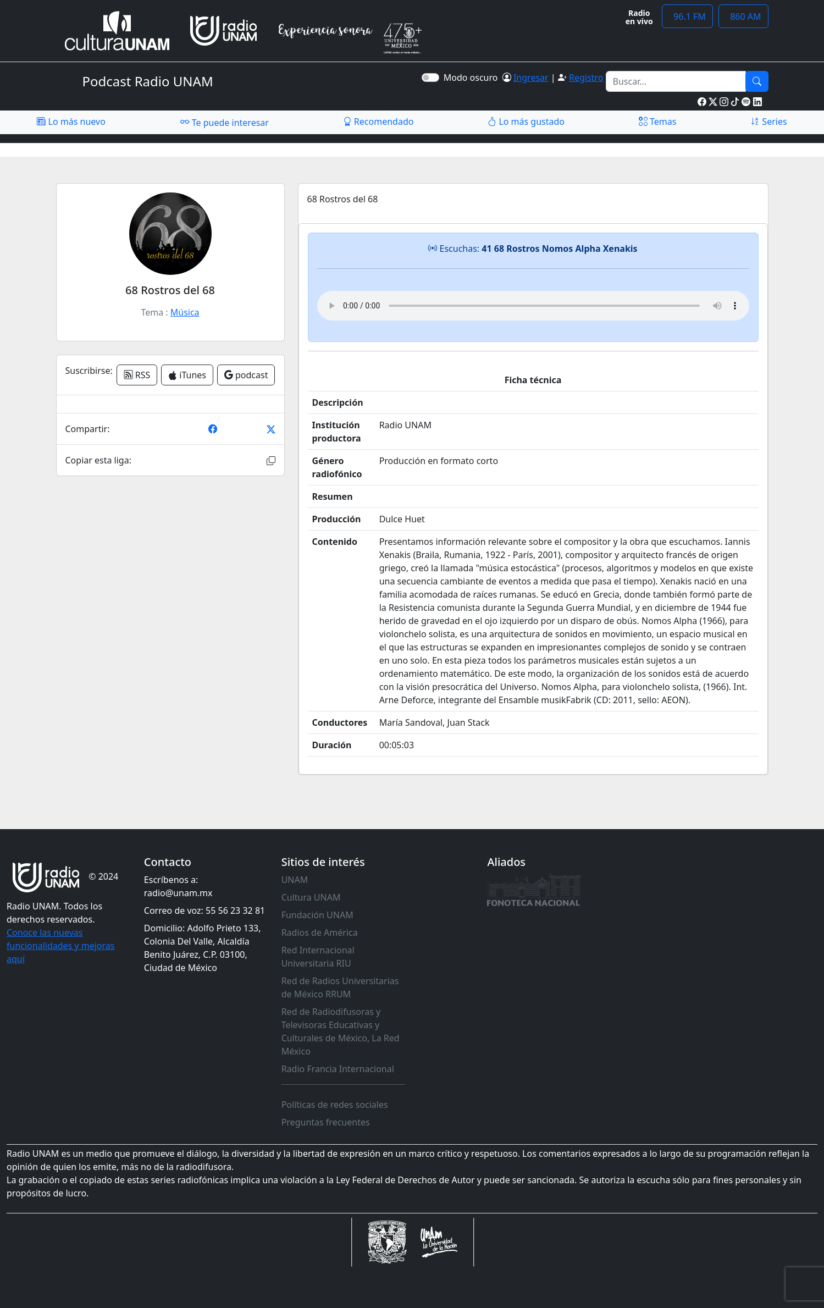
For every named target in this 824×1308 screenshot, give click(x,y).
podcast (246, 375)
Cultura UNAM (311, 897)
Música (185, 312)
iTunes (187, 375)
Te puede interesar (224, 122)
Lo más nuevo (71, 121)
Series (768, 121)
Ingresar (531, 77)
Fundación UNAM (317, 915)
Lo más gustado (526, 121)
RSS (137, 375)
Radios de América (319, 932)
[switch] (430, 77)
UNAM (294, 880)
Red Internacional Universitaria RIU (318, 956)
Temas (658, 121)
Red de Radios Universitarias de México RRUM (340, 987)
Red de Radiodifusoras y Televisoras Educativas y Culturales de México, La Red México (340, 1031)
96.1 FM (687, 16)
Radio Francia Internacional (337, 1069)
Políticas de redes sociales (334, 1105)
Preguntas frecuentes (325, 1122)
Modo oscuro (473, 77)
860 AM (743, 16)
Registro (586, 77)
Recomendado (378, 121)
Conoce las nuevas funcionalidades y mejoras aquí (60, 945)
